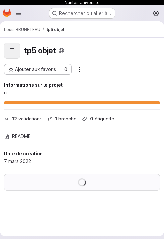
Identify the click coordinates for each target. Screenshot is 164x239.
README (17, 136)
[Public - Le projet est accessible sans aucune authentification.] (61, 50)
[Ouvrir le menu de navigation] (18, 13)
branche (62, 118)
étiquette (98, 118)
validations (23, 118)
